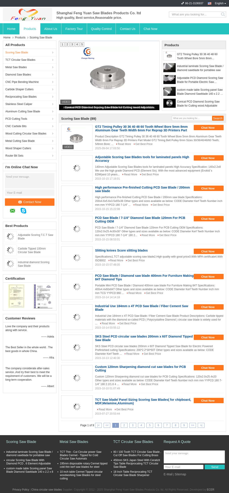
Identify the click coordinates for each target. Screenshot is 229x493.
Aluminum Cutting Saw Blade (22, 111)
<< (106, 425)
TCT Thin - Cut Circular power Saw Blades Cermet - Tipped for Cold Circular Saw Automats (80, 455)
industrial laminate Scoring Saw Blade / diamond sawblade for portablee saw (200, 68)
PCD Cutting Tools (16, 118)
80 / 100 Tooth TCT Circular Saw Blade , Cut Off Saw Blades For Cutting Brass (137, 453)
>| (201, 425)
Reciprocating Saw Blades (21, 96)
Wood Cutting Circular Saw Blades (25, 133)
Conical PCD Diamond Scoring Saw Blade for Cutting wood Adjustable (109, 107)
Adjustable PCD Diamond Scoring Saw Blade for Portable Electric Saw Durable (200, 80)
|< (98, 425)
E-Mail (168, 474)
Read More (124, 144)
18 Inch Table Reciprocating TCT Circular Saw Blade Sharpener (132, 473)
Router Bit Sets (14, 155)
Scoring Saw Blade (16, 52)
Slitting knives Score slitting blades (121, 250)
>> (192, 425)
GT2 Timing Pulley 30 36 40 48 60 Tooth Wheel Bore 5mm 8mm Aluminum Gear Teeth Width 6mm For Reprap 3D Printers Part (199, 56)
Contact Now (29, 202)
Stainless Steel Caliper (18, 104)
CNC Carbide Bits (16, 126)
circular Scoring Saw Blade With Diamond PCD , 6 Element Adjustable (28, 462)
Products (30, 29)
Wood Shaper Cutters (18, 148)
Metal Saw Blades (16, 67)
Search (223, 14)
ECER (210, 489)
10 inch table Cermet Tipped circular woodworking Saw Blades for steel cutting (81, 475)
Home (11, 29)
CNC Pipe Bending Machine (22, 82)
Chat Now (150, 29)
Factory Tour (74, 29)
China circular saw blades (46, 489)
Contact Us (127, 29)
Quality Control (101, 29)
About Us (50, 29)
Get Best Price (143, 144)
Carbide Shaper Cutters (19, 89)
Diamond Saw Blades (18, 74)
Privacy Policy (20, 489)
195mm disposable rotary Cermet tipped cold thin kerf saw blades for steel (83, 465)
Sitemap (180, 474)
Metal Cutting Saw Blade (20, 141)
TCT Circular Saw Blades (20, 59)
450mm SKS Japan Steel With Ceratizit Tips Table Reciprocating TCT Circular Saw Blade (136, 463)
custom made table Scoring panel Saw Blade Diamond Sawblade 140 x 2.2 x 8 (200, 92)
